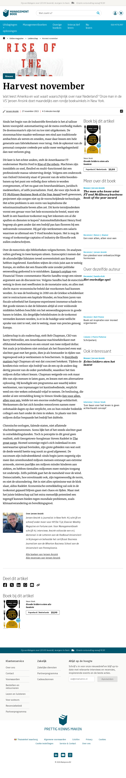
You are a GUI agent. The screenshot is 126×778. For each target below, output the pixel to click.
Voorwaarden (13, 679)
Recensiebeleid (14, 705)
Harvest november (50, 38)
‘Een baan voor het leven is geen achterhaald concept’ (101, 407)
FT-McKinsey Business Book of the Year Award (32, 194)
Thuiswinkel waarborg (26, 739)
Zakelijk (42, 661)
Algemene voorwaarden (55, 739)
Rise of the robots (48, 164)
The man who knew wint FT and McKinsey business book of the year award (103, 194)
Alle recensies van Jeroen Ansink (43, 557)
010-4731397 (117, 24)
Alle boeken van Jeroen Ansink (42, 554)
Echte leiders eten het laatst (99, 363)
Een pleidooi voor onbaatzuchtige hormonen (102, 257)
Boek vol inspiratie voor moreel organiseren (101, 321)
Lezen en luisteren (16, 694)
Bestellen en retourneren (12, 686)
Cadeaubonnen (45, 679)
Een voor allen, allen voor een (100, 238)
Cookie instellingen (44, 743)
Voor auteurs (12, 700)
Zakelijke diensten (47, 667)
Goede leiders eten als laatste (96, 163)
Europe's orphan (61, 271)
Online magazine (16, 38)
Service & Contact (68, 743)
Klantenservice (15, 661)
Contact (10, 673)
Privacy (89, 739)
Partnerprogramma (16, 711)
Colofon (75, 739)
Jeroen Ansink (12, 111)
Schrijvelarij (90, 340)
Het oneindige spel (97, 279)
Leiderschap (33, 38)
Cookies (102, 739)
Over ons (10, 667)
